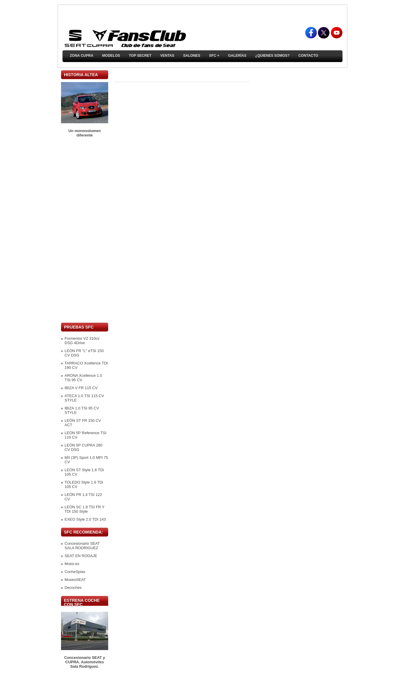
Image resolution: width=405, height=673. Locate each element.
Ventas (167, 56)
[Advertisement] (84, 230)
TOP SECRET (140, 56)
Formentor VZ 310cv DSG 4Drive (82, 340)
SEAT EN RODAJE (81, 556)
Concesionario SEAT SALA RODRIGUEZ (82, 545)
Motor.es (72, 564)
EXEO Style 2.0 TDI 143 (85, 519)
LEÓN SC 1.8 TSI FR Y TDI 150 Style (84, 509)
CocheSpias (75, 571)
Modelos (111, 56)
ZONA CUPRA (81, 56)
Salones (191, 56)
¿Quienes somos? (272, 56)
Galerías (237, 56)
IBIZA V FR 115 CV (81, 388)
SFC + (214, 56)
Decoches (73, 587)
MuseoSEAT (75, 579)
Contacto (308, 56)
